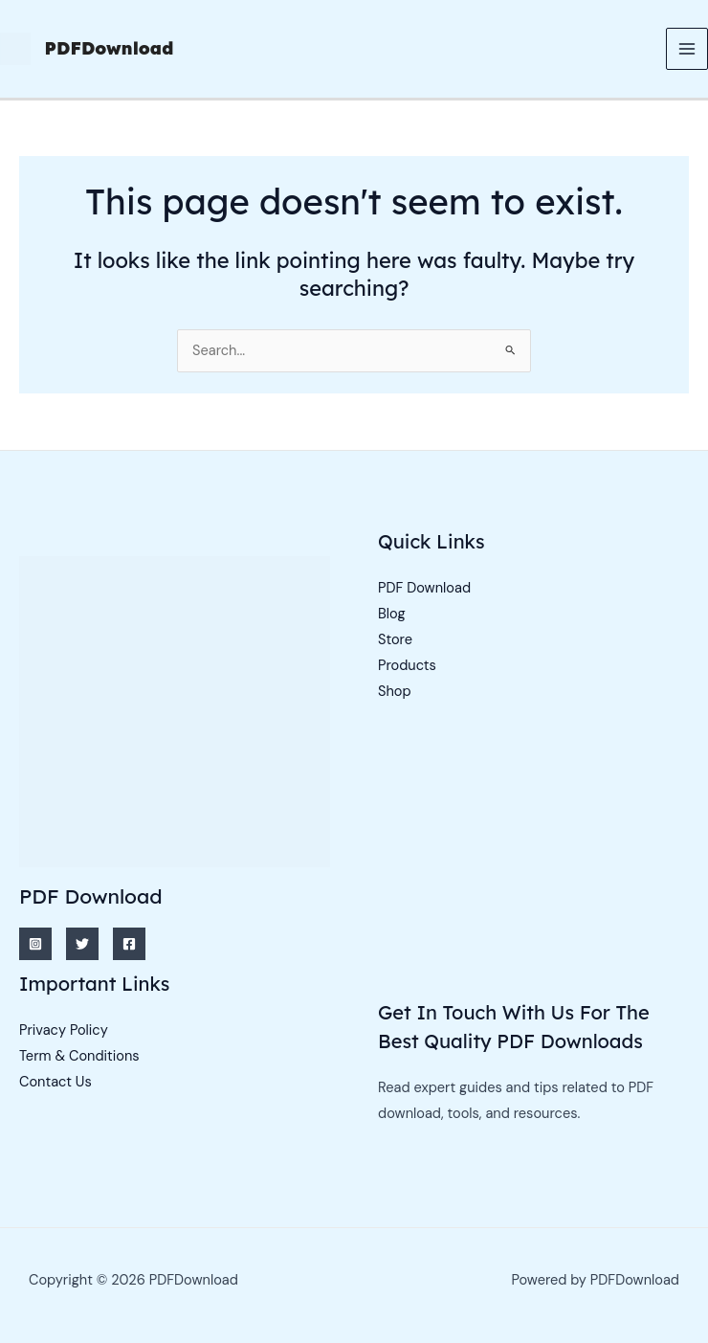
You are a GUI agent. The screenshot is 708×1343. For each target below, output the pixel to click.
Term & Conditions (79, 1056)
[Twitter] (82, 944)
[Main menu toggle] (687, 49)
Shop (394, 692)
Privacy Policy (63, 1030)
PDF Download (424, 588)
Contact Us (55, 1082)
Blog (392, 614)
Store (395, 640)
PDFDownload (109, 48)
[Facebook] (129, 944)
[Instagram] (35, 944)
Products (407, 666)
